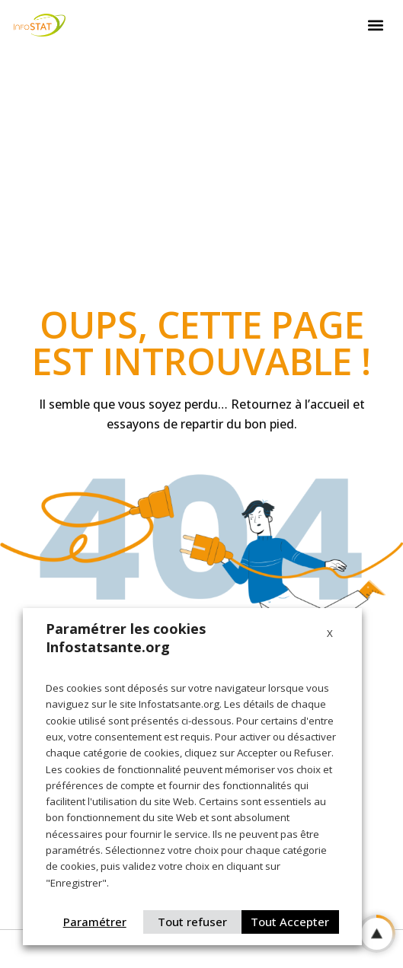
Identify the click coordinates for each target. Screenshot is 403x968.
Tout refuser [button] (192, 921)
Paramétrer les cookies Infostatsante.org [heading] (126, 637)
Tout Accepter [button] (290, 921)
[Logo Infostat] (39, 25)
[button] (375, 25)
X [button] (330, 633)
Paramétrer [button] (94, 921)
